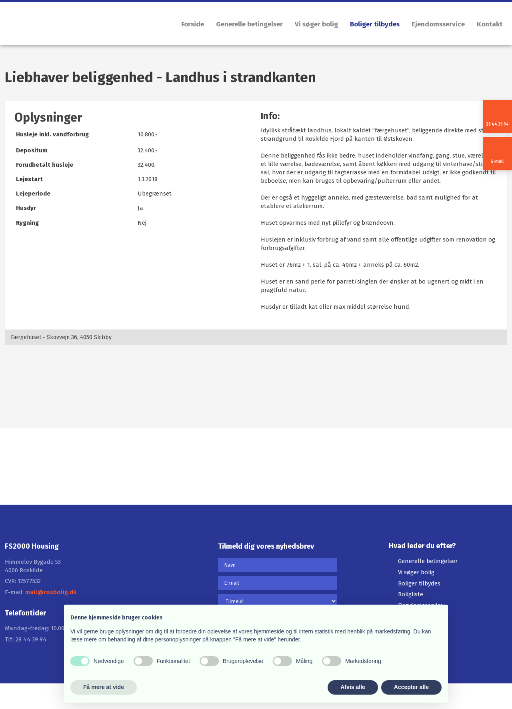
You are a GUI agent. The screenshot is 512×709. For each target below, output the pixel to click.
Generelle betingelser (249, 24)
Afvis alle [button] (352, 687)
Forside (192, 24)
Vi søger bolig (316, 24)
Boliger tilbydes (375, 24)
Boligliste (410, 594)
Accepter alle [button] (411, 687)
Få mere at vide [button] (103, 687)
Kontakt (489, 24)
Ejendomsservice (438, 24)
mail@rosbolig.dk (50, 592)
